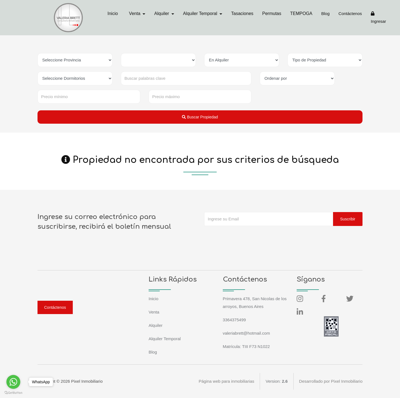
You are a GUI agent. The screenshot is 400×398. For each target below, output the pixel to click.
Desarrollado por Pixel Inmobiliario (330, 381)
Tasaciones (242, 13)
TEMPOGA (301, 13)
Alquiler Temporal (165, 338)
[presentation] (246, 237)
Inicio (113, 13)
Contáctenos (350, 13)
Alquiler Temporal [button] (201, 13)
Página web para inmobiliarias (226, 381)
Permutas (271, 13)
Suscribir (347, 219)
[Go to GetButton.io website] (13, 392)
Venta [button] (135, 13)
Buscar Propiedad (200, 117)
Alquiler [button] (162, 13)
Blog (325, 13)
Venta (154, 312)
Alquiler (155, 325)
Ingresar (378, 17)
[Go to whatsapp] (13, 382)
